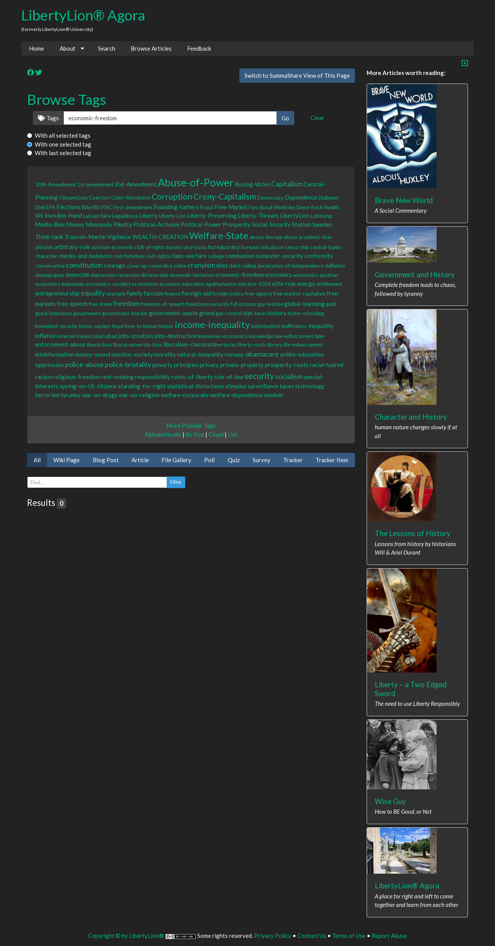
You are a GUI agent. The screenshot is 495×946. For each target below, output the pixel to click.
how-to (133, 326)
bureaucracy (224, 246)
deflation (335, 266)
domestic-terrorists (192, 275)
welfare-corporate (185, 394)
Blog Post (106, 459)
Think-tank (49, 236)
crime (180, 266)
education (193, 284)
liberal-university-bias (137, 345)
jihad (111, 336)
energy (306, 283)
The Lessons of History (413, 533)
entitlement (329, 284)
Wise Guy (390, 801)
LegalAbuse (125, 216)
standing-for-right (142, 385)
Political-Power (201, 224)
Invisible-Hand (63, 215)
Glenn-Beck (309, 207)
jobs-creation (135, 335)
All (37, 459)
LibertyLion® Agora (83, 15)
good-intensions (53, 313)
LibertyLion (295, 215)
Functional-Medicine (272, 207)
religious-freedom (76, 376)
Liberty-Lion (172, 216)
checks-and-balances (85, 255)
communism (239, 255)
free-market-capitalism (299, 293)
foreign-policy (228, 293)
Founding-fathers (176, 206)
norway (234, 354)
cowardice (160, 266)
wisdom (273, 394)
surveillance (263, 385)
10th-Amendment (55, 184)
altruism (44, 247)
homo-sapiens (95, 326)
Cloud (216, 434)
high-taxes (255, 313)
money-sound (92, 354)
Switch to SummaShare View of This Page (297, 75)
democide (77, 274)
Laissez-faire (97, 216)
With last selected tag (63, 152)
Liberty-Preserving (212, 215)
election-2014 (254, 284)
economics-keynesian (59, 284)
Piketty (122, 224)
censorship (297, 247)
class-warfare (189, 255)
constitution (84, 265)
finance (172, 293)
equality (93, 293)
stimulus (235, 385)
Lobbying (321, 216)
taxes (287, 385)
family (135, 293)
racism (43, 376)
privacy (209, 364)
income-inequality (212, 324)
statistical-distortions (195, 385)
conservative (50, 266)
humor (166, 326)
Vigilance (119, 236)
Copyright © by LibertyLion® (126, 935)
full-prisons (243, 304)
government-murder (125, 313)
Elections (68, 206)
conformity (318, 255)
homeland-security (56, 326)
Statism (301, 224)
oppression (49, 364)
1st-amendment (95, 184)
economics (278, 274)
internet (67, 336)
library (275, 345)
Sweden (322, 224)
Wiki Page (66, 459)
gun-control (228, 313)
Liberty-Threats (258, 215)
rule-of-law (229, 376)
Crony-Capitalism (224, 196)
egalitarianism (221, 284)
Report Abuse (389, 935)
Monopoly (98, 224)
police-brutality (128, 364)
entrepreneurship (57, 293)
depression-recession (115, 275)
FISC (106, 207)
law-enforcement (294, 336)
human (150, 326)
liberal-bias (99, 345)
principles (186, 364)
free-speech (72, 303)
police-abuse (84, 364)
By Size (195, 434)
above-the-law (266, 237)
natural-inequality (200, 354)
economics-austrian (315, 275)
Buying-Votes (252, 184)
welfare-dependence (236, 394)
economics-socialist (108, 284)
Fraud (206, 207)
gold (331, 304)
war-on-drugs (100, 394)
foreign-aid (196, 293)
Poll (209, 459)
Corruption (172, 196)
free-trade (100, 304)
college (216, 256)
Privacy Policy (272, 935)
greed (206, 312)
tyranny (71, 394)
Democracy (270, 198)
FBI (96, 207)
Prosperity (237, 224)
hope (118, 326)
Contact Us (311, 935)
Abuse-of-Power (196, 182)
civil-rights (158, 256)
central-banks (326, 247)
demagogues (49, 275)
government (87, 313)
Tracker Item (332, 459)
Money (75, 224)
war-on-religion (139, 394)
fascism (153, 293)
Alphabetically (163, 434)
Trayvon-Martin (85, 236)
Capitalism (286, 183)
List (232, 434)
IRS (39, 216)
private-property (242, 364)
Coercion (99, 198)
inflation (46, 335)
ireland (84, 336)
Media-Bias (50, 224)
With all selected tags (62, 135)
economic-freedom (239, 274)
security (259, 376)
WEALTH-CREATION (160, 236)
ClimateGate (73, 198)
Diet (40, 207)
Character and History (411, 416)
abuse (290, 237)
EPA (50, 207)
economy (170, 284)
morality (165, 354)
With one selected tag (63, 144)
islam (99, 336)
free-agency (258, 293)
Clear (317, 117)
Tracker (293, 459)
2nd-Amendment (135, 184)
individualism (265, 326)
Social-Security (271, 224)
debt (222, 265)
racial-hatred (326, 364)
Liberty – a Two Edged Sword (411, 689)
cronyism (201, 265)
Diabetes (328, 198)
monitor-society (132, 354)
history (277, 312)
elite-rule (284, 283)
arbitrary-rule (72, 246)
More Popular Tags (191, 425)
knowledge (261, 336)
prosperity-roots (287, 364)
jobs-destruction (175, 335)
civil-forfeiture (129, 256)
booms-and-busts (186, 247)
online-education (302, 354)
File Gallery (176, 459)
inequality (321, 325)
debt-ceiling (242, 266)
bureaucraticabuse (262, 247)
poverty (162, 364)
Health (331, 207)
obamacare (262, 354)
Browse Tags (66, 99)
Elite (86, 207)
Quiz (234, 459)
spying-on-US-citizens (88, 385)
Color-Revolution (130, 198)
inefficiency (294, 326)
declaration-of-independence (290, 266)
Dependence (301, 197)
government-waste (173, 312)
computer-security (279, 255)
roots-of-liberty (192, 376)
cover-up (136, 266)
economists (145, 284)
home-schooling (306, 313)
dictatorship (155, 275)
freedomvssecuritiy (208, 304)
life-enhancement (303, 345)
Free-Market (231, 206)
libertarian (224, 345)
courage (114, 265)
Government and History (415, 274)
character (46, 256)
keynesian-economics (223, 336)
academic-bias (315, 237)
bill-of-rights (151, 247)
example (116, 293)
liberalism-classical (187, 344)
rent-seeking (117, 376)
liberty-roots (251, 345)
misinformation (54, 354)
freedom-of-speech (163, 304)
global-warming (304, 303)
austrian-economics (113, 247)
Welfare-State (218, 235)
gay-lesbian (270, 304)
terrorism (47, 394)
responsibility (152, 376)
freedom (126, 303)
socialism (288, 376)
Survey (261, 459)
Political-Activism (156, 224)
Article (140, 459)
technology (309, 385)
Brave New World (404, 200)
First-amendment (132, 207)
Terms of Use (348, 935)
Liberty (148, 215)
